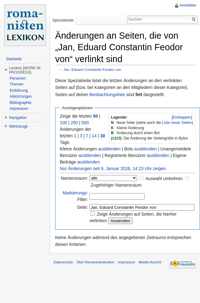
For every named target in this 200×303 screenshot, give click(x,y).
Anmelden (187, 5)
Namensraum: (74, 178)
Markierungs (75, 192)
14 (94, 135)
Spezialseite (63, 20)
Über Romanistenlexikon (95, 262)
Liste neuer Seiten (177, 122)
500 (85, 122)
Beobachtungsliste (107, 94)
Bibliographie (20, 102)
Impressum (19, 108)
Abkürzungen (21, 96)
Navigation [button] (18, 117)
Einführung (19, 90)
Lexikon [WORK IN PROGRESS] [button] (24, 70)
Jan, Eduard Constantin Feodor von (92, 69)
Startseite (14, 59)
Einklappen (182, 117)
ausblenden (109, 148)
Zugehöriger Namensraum (116, 185)
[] (182, 117)
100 (63, 122)
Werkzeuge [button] (18, 126)
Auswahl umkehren (164, 178)
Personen (18, 78)
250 (74, 122)
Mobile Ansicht (150, 262)
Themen (16, 84)
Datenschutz (63, 262)
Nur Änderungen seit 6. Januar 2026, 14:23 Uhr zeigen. (113, 168)
